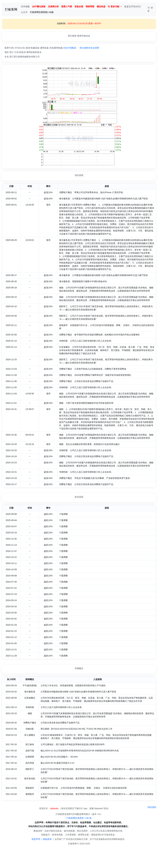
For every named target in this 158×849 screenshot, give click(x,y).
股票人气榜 (66, 6)
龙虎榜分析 (53, 6)
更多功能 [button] (113, 6)
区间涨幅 (25, 6)
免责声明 (35, 839)
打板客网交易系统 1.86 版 (79, 818)
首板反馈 (79, 6)
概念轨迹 (101, 6)
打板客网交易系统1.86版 (42, 12)
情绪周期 (90, 6)
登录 (150, 9)
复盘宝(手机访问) (132, 6)
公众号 (24, 12)
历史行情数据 (69, 48)
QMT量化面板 (39, 6)
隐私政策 (47, 839)
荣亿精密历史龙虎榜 (89, 48)
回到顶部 (152, 807)
